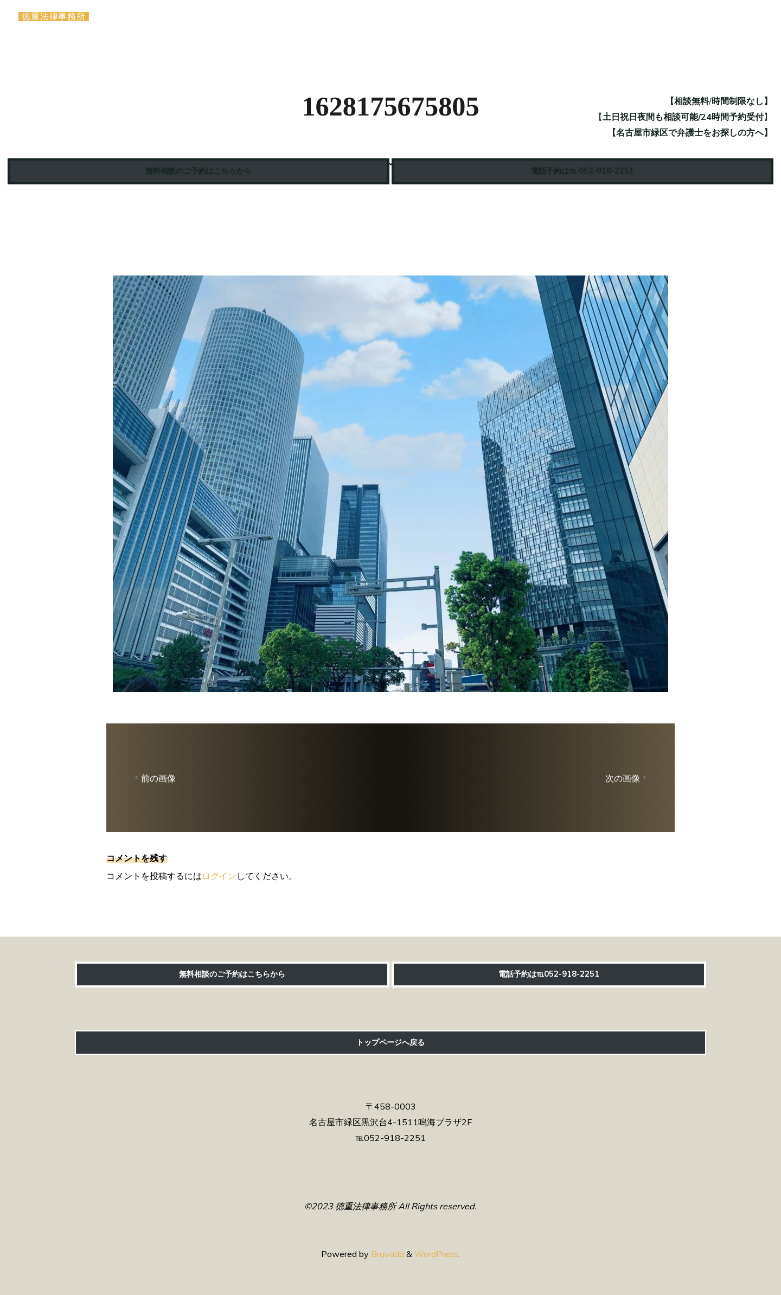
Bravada (386, 1253)
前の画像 (154, 778)
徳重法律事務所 (57, 17)
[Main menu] (749, 17)
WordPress (436, 1253)
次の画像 (627, 778)
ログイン (219, 875)
